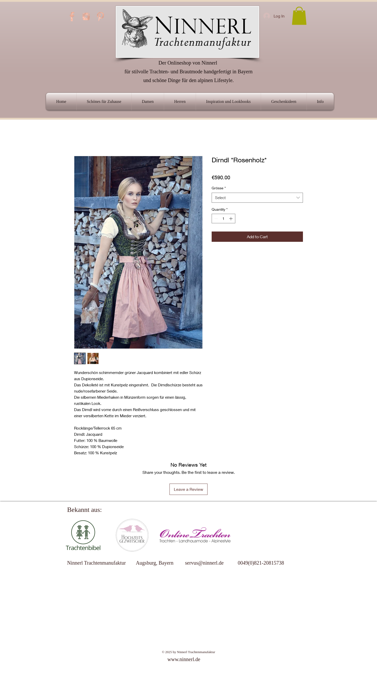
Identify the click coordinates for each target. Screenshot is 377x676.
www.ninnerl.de (183, 659)
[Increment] (231, 218)
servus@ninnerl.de (204, 563)
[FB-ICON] (72, 16)
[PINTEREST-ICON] (100, 16)
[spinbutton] (223, 218)
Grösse (219, 188)
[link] (299, 16)
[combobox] (257, 198)
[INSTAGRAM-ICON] (86, 16)
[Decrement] (215, 218)
